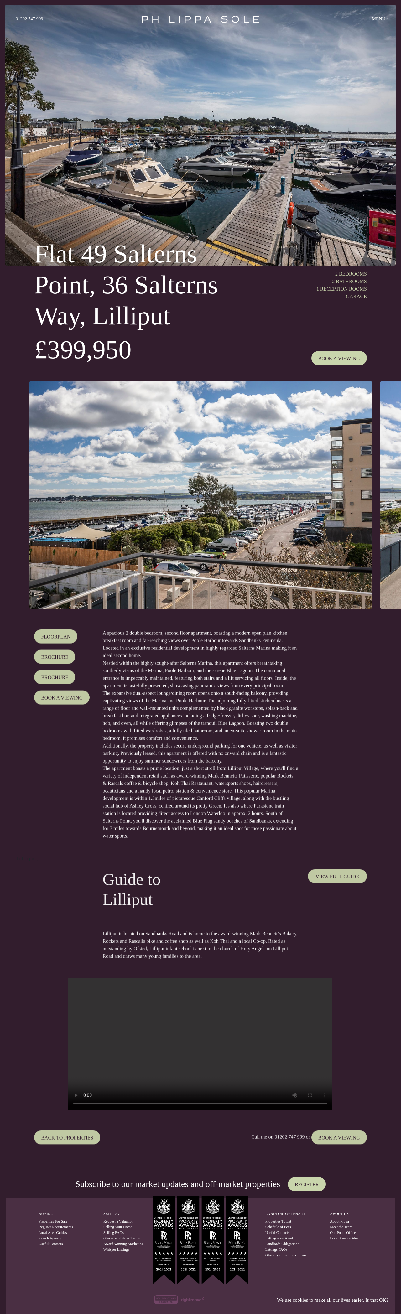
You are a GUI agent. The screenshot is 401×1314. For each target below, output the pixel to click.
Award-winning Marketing (119, 1244)
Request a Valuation (118, 1221)
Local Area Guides (53, 1232)
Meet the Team (341, 1227)
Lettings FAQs (276, 1249)
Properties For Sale (53, 1221)
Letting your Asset (279, 1238)
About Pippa (339, 1221)
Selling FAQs (113, 1232)
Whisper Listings (116, 1249)
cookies (300, 1300)
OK (382, 1300)
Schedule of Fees (278, 1227)
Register (307, 1184)
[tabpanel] (200, 495)
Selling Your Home (117, 1227)
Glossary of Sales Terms (119, 1238)
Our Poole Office (343, 1232)
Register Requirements (56, 1227)
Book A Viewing (339, 358)
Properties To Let (278, 1221)
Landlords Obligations (282, 1244)
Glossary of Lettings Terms (285, 1255)
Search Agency (50, 1238)
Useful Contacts (51, 1244)
